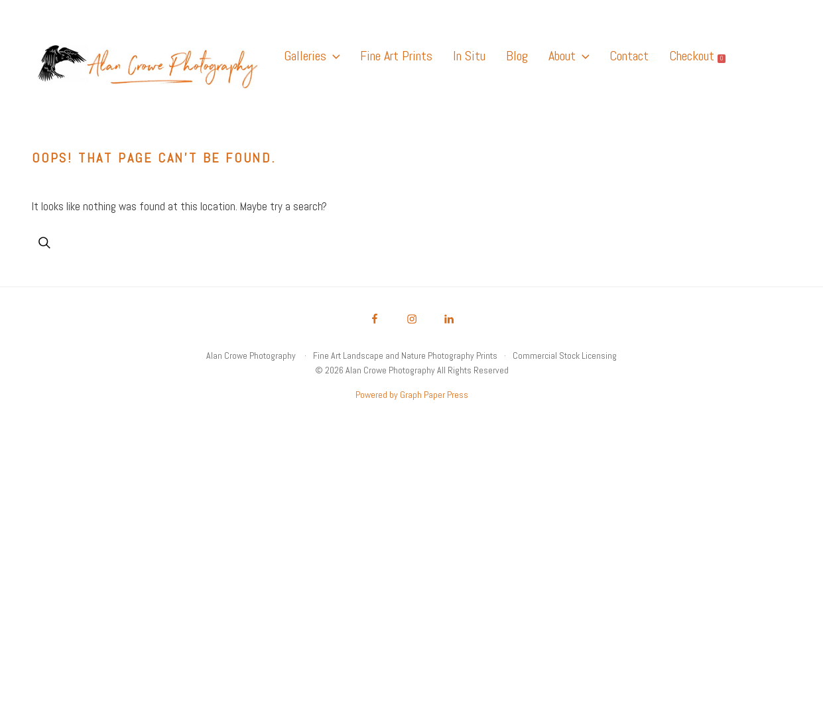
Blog (517, 55)
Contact (629, 55)
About (568, 55)
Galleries (312, 55)
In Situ (469, 55)
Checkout (697, 55)
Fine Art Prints (396, 55)
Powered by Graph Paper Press (411, 395)
